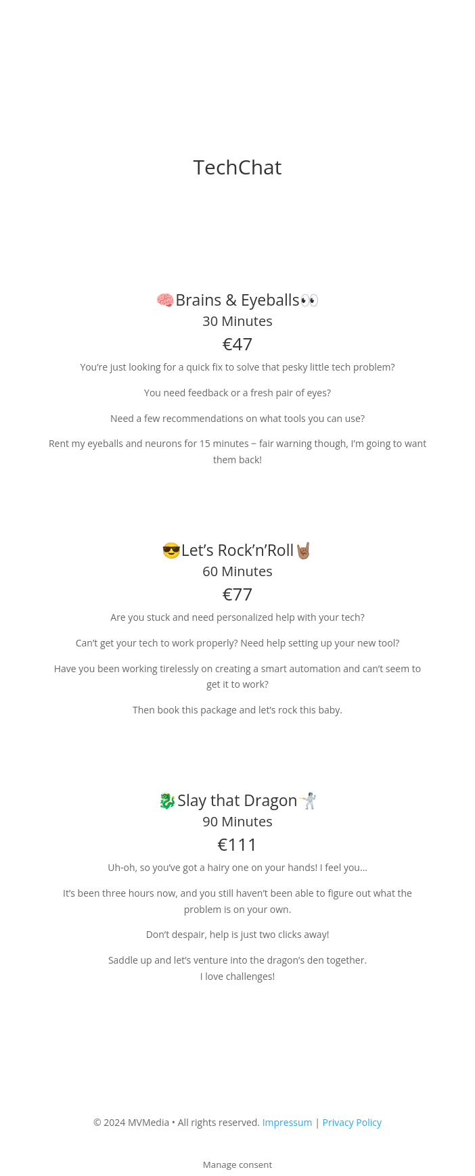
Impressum (288, 1122)
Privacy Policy (352, 1122)
